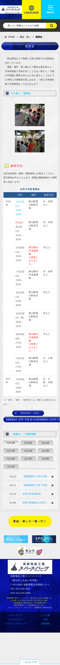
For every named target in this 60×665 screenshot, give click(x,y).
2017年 (11, 467)
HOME (9, 37)
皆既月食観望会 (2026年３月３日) (36, 502)
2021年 (45, 451)
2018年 (45, 459)
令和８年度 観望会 (32, 494)
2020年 (11, 459)
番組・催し (25, 37)
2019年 (28, 459)
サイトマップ (15, 615)
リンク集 (45, 615)
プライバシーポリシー (15, 623)
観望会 (39, 37)
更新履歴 (45, 623)
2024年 (45, 443)
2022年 (28, 451)
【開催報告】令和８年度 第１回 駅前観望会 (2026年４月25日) (36, 476)
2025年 (28, 443)
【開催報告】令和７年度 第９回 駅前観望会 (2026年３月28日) (36, 485)
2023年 (11, 451)
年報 (45, 619)
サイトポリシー (15, 619)
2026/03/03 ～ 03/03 (29, 413)
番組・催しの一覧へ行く (30, 521)
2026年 (11, 443)
